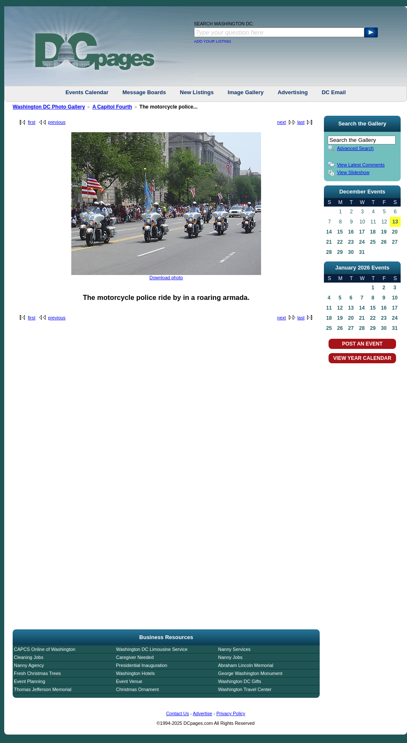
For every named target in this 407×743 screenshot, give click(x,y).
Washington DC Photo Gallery (49, 107)
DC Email (334, 92)
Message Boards (144, 92)
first (31, 122)
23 (350, 242)
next (281, 122)
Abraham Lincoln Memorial (245, 665)
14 (329, 232)
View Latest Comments (361, 164)
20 (394, 232)
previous (57, 122)
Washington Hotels (135, 673)
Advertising (293, 92)
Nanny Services (234, 649)
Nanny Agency (29, 665)
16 (350, 232)
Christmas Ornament (137, 689)
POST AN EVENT (362, 344)
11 (329, 308)
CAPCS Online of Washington (44, 649)
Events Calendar (86, 92)
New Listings (197, 92)
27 (394, 242)
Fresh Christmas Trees (37, 673)
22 (339, 242)
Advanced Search (355, 148)
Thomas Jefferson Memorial (42, 689)
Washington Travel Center (245, 689)
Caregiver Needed (135, 657)
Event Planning (29, 681)
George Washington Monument (250, 673)
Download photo (166, 277)
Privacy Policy (230, 713)
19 (383, 232)
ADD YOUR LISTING (212, 41)
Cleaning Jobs (28, 657)
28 (329, 252)
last (301, 122)
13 (395, 222)
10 (394, 298)
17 (361, 232)
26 (383, 242)
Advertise (202, 713)
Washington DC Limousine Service (152, 649)
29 (339, 252)
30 (350, 252)
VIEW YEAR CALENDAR (362, 358)
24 (361, 242)
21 (329, 242)
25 (372, 242)
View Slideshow (353, 172)
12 (339, 308)
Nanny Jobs (230, 657)
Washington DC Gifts (239, 681)
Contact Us (177, 713)
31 (361, 252)
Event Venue (129, 681)
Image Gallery (246, 92)
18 (372, 232)
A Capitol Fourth (112, 107)
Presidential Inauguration (141, 665)
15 (339, 232)
